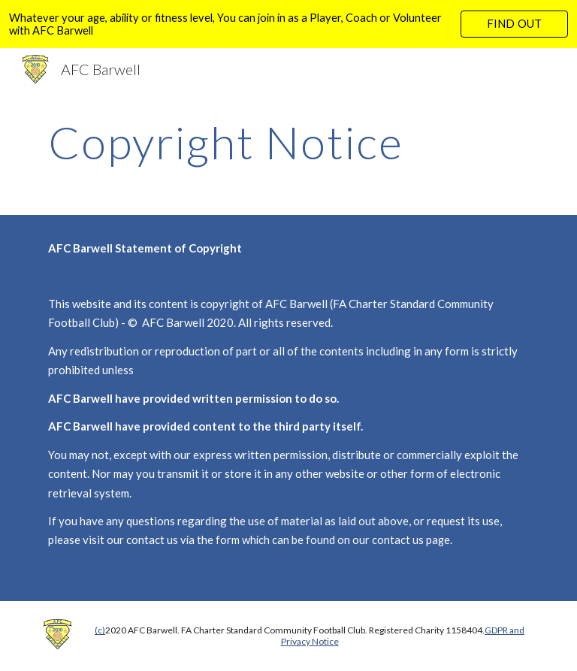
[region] (288, 24)
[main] (246, 142)
